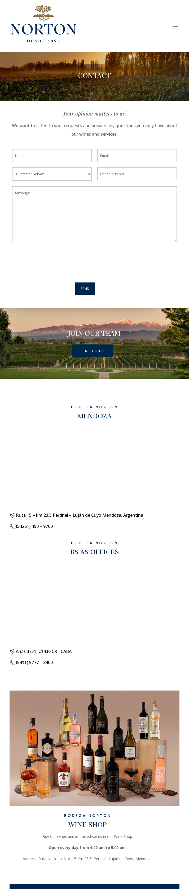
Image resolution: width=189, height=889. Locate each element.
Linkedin (92, 351)
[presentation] (50, 263)
